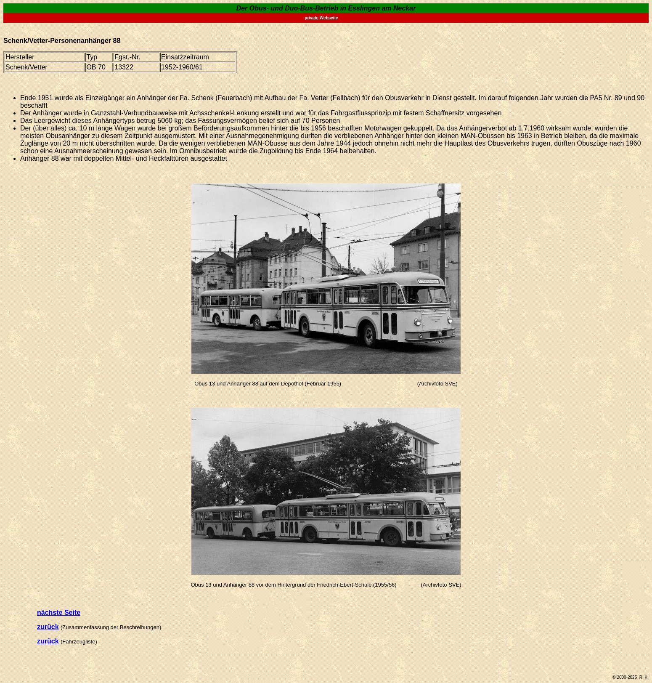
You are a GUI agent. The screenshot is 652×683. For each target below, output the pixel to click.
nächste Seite (58, 612)
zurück (48, 626)
